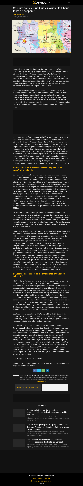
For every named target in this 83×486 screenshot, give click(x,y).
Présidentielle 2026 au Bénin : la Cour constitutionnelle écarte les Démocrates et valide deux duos (47, 412)
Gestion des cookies (48, 481)
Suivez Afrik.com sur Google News (27, 387)
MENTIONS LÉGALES (47, 480)
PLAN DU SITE (46, 478)
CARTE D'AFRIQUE (37, 478)
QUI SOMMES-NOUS (36, 480)
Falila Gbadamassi (18, 14)
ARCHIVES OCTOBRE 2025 (36, 481)
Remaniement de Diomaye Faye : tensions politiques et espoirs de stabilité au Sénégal (45, 441)
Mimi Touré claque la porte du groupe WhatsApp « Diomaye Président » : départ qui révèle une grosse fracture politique (48, 427)
